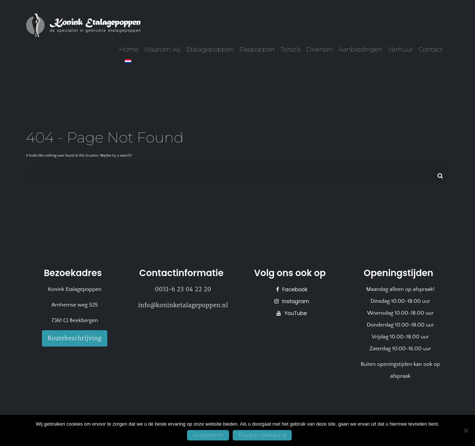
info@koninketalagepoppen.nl (183, 305)
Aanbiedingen (360, 49)
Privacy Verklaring (262, 435)
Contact (431, 49)
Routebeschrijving (75, 338)
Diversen (319, 49)
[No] (465, 430)
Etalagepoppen (210, 49)
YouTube (295, 313)
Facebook (294, 289)
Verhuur (400, 49)
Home (128, 49)
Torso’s (291, 49)
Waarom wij (162, 49)
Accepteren (208, 435)
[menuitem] (128, 61)
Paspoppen (257, 49)
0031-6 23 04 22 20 (183, 289)
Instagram (295, 301)
